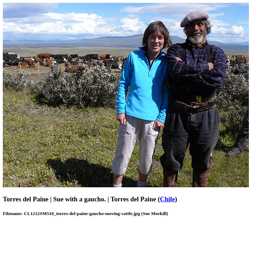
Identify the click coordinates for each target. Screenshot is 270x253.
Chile (167, 199)
